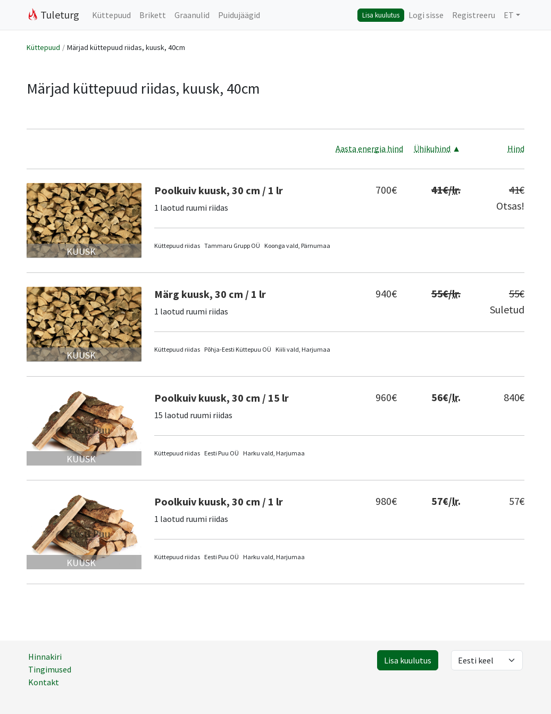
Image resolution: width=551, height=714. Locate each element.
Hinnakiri (45, 656)
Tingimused (49, 669)
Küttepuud (111, 15)
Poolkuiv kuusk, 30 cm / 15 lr (221, 397)
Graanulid (192, 15)
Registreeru (473, 15)
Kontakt (43, 682)
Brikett (152, 15)
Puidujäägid (239, 15)
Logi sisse (426, 15)
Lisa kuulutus (380, 15)
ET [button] (509, 15)
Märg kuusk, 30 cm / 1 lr (210, 294)
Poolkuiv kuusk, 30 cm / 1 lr (218, 190)
